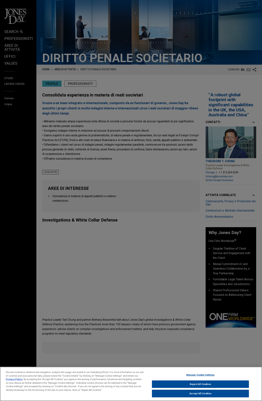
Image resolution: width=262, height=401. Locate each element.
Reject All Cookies (200, 385)
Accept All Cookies (200, 394)
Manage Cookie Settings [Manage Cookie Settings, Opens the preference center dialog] (200, 375)
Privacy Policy (14, 380)
